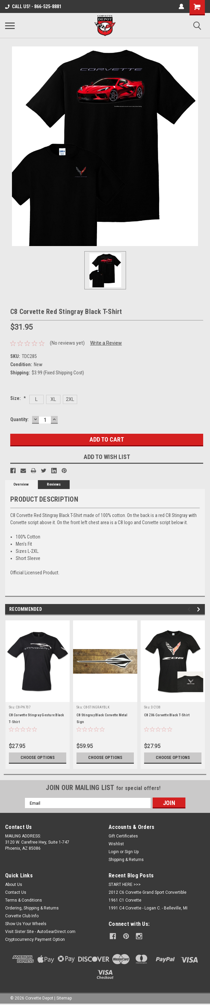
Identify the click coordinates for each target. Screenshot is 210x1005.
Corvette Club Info (22, 916)
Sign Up (132, 851)
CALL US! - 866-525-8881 (33, 6)
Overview (21, 484)
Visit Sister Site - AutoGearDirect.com (40, 931)
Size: (18, 398)
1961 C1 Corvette (125, 900)
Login (114, 851)
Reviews (54, 484)
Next (199, 609)
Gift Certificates (123, 836)
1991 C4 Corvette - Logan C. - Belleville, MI (148, 908)
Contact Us (15, 892)
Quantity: (19, 419)
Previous (190, 609)
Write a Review (106, 343)
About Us (13, 884)
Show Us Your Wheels (25, 923)
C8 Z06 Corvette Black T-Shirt (167, 715)
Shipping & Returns (126, 859)
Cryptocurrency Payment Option (35, 939)
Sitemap (64, 998)
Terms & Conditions (23, 900)
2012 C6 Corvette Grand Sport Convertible (147, 892)
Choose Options (37, 757)
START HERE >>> (125, 884)
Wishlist (116, 844)
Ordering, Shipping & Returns (32, 908)
